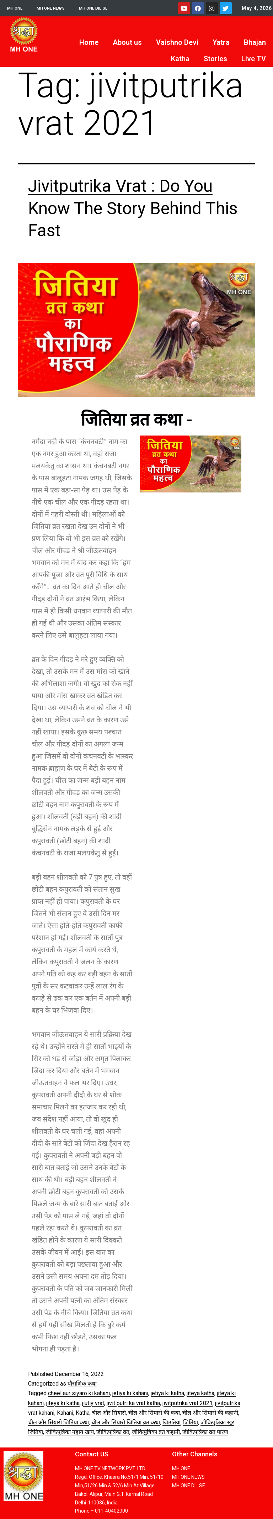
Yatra (221, 42)
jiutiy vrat (93, 1403)
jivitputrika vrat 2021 (187, 1403)
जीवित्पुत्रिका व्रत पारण (205, 1432)
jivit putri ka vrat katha (133, 1403)
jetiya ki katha (167, 1393)
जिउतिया (171, 1422)
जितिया (190, 1422)
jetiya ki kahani (130, 1393)
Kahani (65, 1412)
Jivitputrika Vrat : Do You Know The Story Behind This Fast (132, 208)
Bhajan (255, 42)
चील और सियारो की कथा (154, 1412)
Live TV (253, 58)
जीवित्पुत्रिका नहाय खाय (70, 1432)
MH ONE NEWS (57, 8)
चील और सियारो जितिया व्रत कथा (125, 1422)
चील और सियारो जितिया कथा (58, 1422)
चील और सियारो (109, 1412)
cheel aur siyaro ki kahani (79, 1393)
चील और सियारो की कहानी (210, 1412)
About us (127, 42)
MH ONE (16, 8)
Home (88, 42)
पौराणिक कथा (82, 1383)
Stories (215, 58)
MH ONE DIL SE (105, 8)
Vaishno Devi (177, 42)
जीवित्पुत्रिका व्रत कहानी (156, 1432)
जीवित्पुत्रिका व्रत (112, 1432)
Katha (180, 58)
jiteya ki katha (63, 1403)
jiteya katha (200, 1393)
